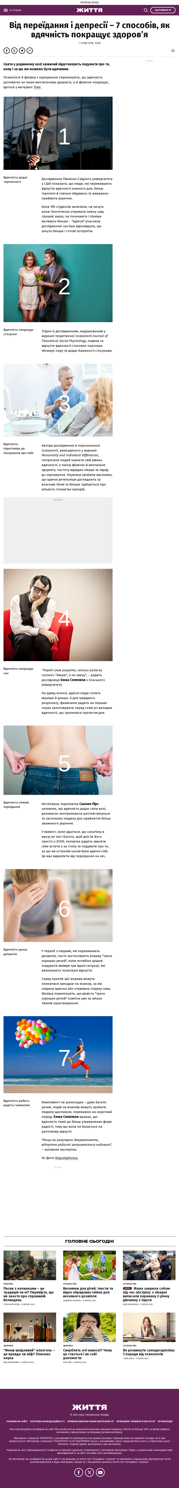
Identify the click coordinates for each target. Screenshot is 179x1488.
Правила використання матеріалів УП (90, 1421)
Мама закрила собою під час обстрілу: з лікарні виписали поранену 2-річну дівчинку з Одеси (146, 1294)
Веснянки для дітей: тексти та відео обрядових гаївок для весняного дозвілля (88, 1292)
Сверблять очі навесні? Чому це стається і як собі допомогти (87, 1354)
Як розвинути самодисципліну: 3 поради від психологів (149, 1352)
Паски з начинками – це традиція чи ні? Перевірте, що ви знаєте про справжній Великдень (28, 1294)
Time (37, 87)
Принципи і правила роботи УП (135, 1421)
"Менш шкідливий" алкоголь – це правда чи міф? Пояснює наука (29, 1354)
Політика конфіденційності (47, 1421)
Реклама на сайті (16, 1421)
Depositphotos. (66, 1158)
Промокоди (165, 1421)
